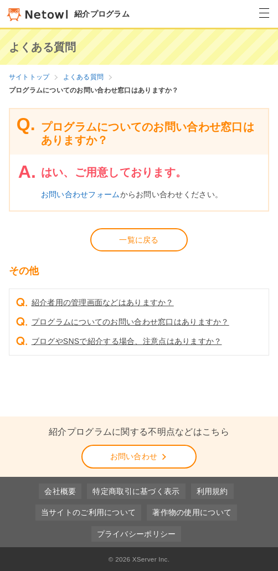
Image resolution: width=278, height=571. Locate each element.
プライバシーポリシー (136, 533)
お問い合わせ (139, 456)
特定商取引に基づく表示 (135, 491)
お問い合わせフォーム (80, 194)
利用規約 (212, 491)
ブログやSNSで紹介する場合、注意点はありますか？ (127, 341)
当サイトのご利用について (88, 512)
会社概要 (60, 491)
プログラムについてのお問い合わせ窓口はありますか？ (130, 321)
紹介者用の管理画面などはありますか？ (103, 302)
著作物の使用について (191, 512)
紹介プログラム (68, 13)
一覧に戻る (138, 239)
